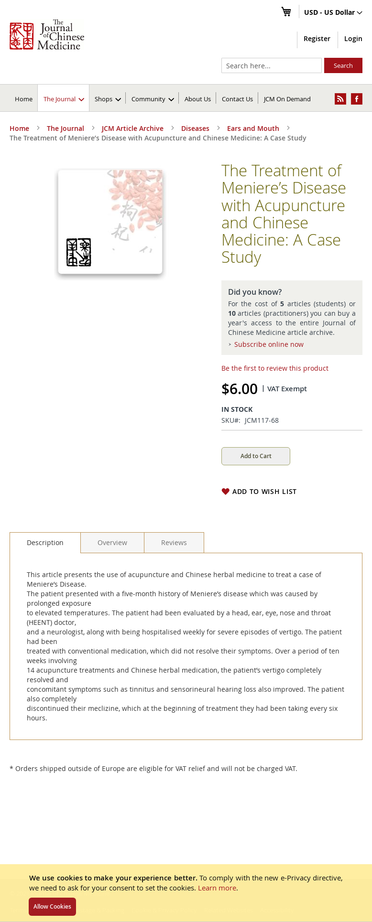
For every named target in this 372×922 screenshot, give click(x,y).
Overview (112, 542)
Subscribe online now (269, 344)
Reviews (174, 542)
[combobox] (271, 65)
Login (353, 38)
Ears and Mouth (253, 128)
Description (45, 542)
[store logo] (47, 34)
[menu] (186, 98)
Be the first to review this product (274, 368)
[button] (333, 13)
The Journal (65, 128)
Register (317, 38)
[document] (186, 893)
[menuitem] (64, 98)
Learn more (217, 887)
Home (24, 99)
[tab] (45, 542)
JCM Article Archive (133, 128)
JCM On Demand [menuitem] (287, 99)
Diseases (195, 128)
